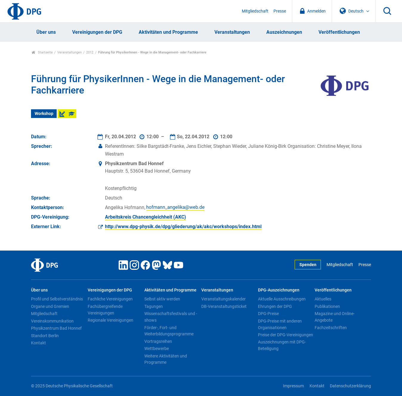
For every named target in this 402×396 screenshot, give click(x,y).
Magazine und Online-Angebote (335, 317)
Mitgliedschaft (255, 11)
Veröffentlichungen (339, 32)
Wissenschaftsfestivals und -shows (170, 317)
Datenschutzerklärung (350, 386)
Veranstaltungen (232, 32)
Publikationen (327, 306)
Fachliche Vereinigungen (110, 299)
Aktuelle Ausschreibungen (282, 299)
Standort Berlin (45, 335)
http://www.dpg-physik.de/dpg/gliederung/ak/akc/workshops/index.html (183, 226)
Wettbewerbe (156, 348)
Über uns (46, 32)
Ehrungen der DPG (275, 306)
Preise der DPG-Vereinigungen (285, 334)
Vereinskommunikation (52, 321)
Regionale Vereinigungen (110, 320)
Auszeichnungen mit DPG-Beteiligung (282, 345)
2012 (89, 52)
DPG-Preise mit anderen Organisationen (280, 324)
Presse (279, 11)
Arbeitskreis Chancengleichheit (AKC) (145, 217)
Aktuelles (323, 299)
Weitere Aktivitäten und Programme (165, 359)
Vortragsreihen (158, 341)
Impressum (293, 386)
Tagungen (153, 306)
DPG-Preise (268, 313)
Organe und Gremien (50, 306)
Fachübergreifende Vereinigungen (105, 309)
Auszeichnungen (284, 32)
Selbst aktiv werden (162, 299)
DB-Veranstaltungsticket (224, 306)
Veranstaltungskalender (223, 299)
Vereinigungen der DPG (97, 32)
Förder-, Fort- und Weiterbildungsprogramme (169, 331)
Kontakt (38, 342)
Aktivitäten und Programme (168, 32)
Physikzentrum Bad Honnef (56, 328)
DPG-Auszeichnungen (278, 290)
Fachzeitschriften (331, 327)
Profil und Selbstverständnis (57, 299)
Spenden (307, 264)
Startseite (42, 52)
